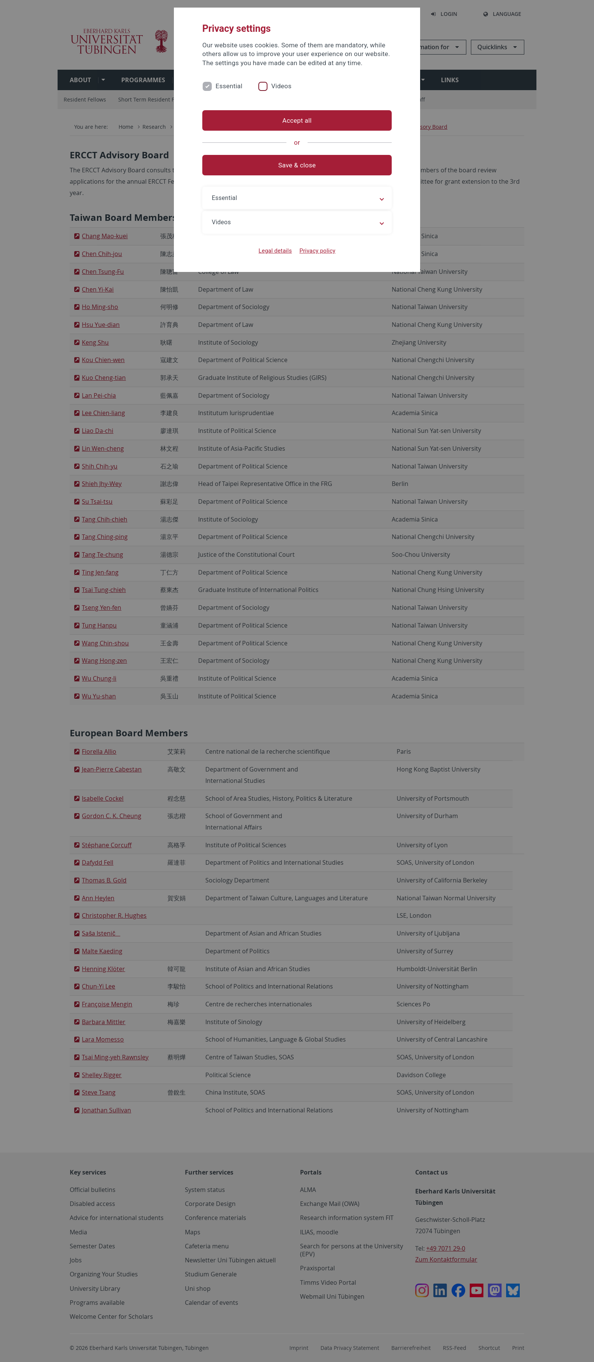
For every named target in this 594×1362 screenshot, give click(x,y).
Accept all (296, 120)
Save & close (297, 165)
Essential (229, 86)
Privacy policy (317, 250)
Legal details (275, 250)
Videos (281, 86)
